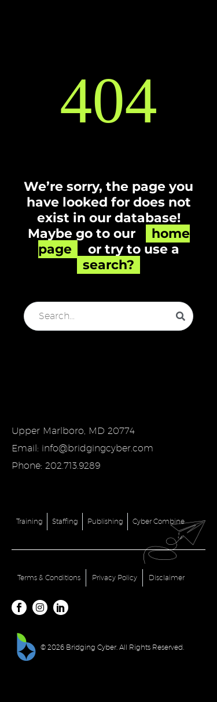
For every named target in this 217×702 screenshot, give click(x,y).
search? (108, 265)
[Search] (108, 316)
